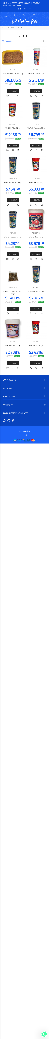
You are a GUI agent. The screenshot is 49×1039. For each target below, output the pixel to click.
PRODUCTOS (12, 28)
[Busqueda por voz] (15, 15)
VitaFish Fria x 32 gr (24, 253)
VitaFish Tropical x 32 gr (24, 331)
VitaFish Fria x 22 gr (24, 487)
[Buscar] (24, 15)
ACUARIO (24, 171)
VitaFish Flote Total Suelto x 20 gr (24, 721)
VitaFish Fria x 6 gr (24, 955)
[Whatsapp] (19, 9)
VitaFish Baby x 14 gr (24, 877)
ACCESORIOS (24, 93)
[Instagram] (24, 9)
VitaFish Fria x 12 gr (24, 643)
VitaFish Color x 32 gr (24, 175)
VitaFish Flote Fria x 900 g (24, 97)
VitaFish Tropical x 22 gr (24, 409)
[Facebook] (30, 9)
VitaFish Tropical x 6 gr (24, 799)
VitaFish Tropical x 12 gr (24, 565)
